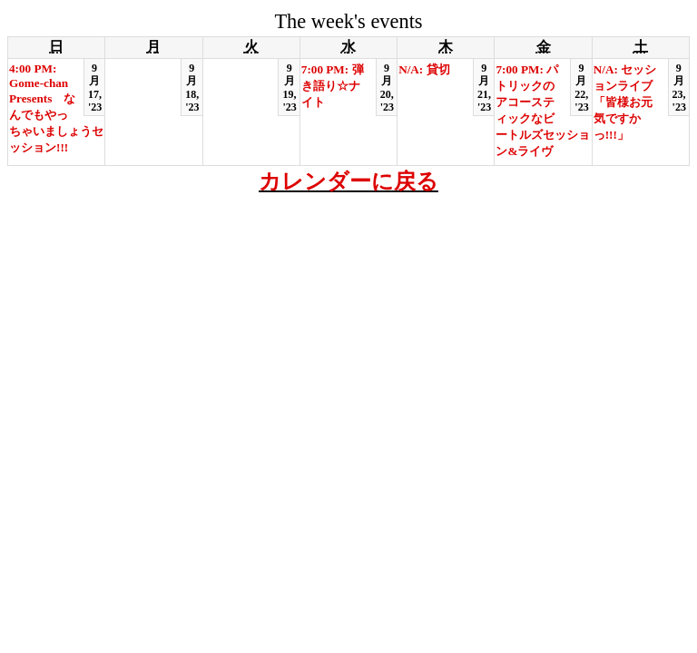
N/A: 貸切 (423, 69)
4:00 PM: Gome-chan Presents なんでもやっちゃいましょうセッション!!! (56, 108)
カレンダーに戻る (348, 181)
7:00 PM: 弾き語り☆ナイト (332, 86)
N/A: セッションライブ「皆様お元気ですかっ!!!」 (625, 102)
